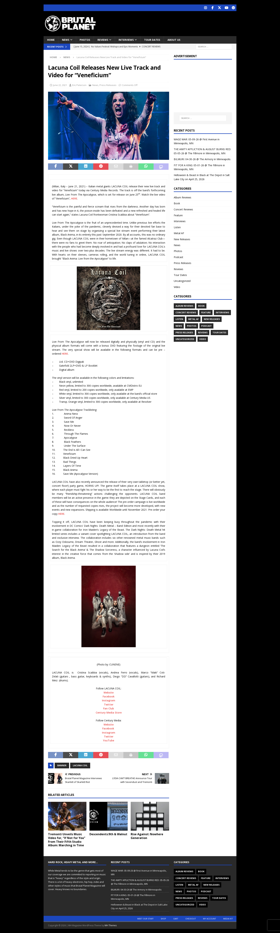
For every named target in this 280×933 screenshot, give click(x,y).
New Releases (182, 239)
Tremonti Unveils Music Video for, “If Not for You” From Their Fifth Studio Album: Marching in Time (66, 839)
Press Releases (107, 84)
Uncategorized (182, 280)
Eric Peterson (79, 84)
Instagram (108, 700)
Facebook (108, 696)
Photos (85, 39)
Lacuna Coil (80, 765)
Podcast (178, 256)
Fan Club (108, 708)
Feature (178, 215)
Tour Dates (152, 39)
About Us (174, 39)
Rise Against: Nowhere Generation (147, 836)
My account (209, 918)
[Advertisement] (174, 22)
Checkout (190, 918)
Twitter (108, 704)
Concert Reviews (183, 209)
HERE (74, 198)
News (65, 39)
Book (177, 203)
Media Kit (228, 918)
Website (109, 692)
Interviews (126, 39)
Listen (177, 227)
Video (177, 286)
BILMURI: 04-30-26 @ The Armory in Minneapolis (202, 159)
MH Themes (111, 925)
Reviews (103, 39)
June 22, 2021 (60, 84)
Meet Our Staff (145, 918)
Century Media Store (109, 712)
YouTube (108, 740)
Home (51, 39)
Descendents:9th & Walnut (108, 834)
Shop (163, 918)
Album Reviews (182, 197)
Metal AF (179, 233)
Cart (175, 918)
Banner (61, 765)
